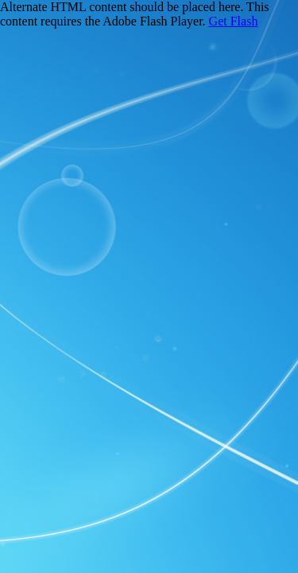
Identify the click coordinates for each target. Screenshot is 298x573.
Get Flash (233, 21)
